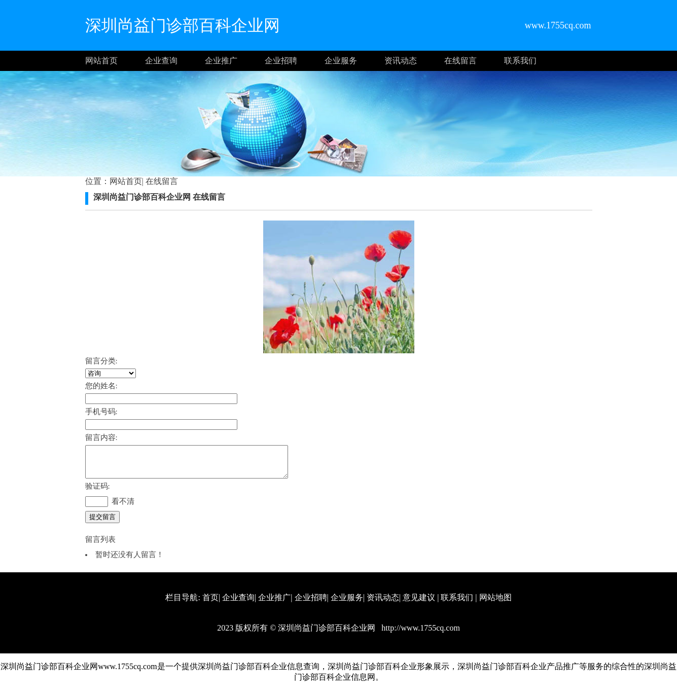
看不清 (123, 507)
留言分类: (101, 361)
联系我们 (520, 60)
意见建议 (419, 603)
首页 (210, 603)
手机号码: (101, 412)
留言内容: (101, 437)
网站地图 (495, 603)
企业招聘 (281, 60)
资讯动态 (400, 60)
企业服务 (341, 60)
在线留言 (460, 60)
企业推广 (221, 60)
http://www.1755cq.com (419, 634)
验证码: (97, 492)
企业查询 (161, 60)
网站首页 (101, 60)
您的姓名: (101, 386)
